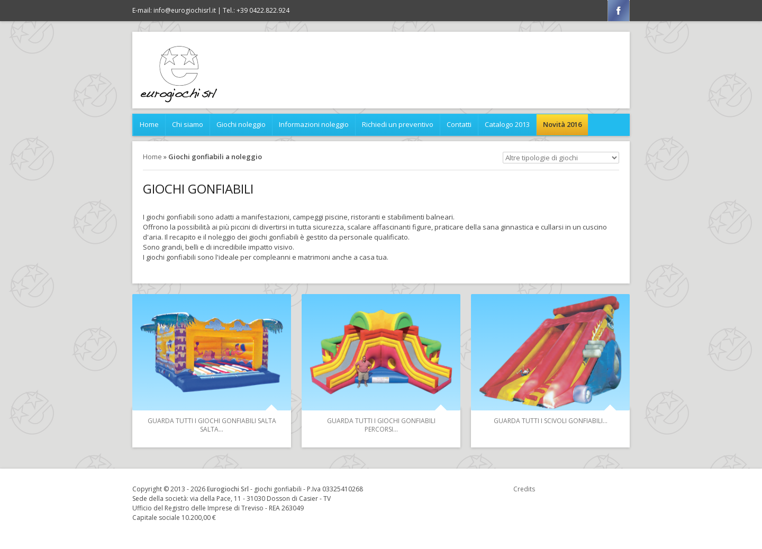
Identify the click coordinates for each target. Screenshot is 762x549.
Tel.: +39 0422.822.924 (256, 10)
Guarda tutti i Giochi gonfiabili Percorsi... (381, 425)
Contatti (459, 124)
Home (149, 124)
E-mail (174, 10)
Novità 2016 (562, 124)
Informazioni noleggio (314, 124)
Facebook (618, 10)
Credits (524, 488)
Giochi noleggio (241, 124)
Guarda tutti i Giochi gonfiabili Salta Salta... (212, 425)
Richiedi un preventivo (397, 124)
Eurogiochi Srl (228, 488)
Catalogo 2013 (507, 124)
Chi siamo (187, 124)
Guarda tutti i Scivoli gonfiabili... (550, 420)
